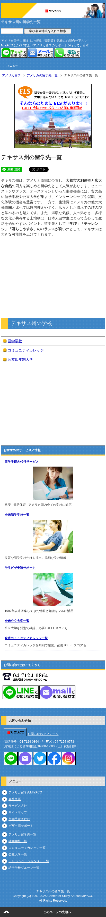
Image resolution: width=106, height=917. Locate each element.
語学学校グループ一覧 (23, 868)
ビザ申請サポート (20, 826)
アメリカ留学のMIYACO (25, 792)
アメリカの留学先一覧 (42, 75)
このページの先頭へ (57, 912)
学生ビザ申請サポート (20, 568)
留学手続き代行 (19, 819)
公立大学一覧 (17, 854)
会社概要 (14, 799)
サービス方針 (17, 806)
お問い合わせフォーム (43, 734)
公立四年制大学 (20, 359)
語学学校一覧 (17, 841)
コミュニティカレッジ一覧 (27, 848)
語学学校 (15, 341)
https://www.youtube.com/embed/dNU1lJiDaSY (53, 401)
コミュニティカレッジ (26, 350)
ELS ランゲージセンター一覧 (28, 861)
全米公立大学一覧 (17, 621)
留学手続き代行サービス (22, 461)
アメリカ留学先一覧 (22, 834)
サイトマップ (17, 812)
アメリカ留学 (11, 75)
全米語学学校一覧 (17, 515)
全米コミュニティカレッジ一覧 (26, 638)
